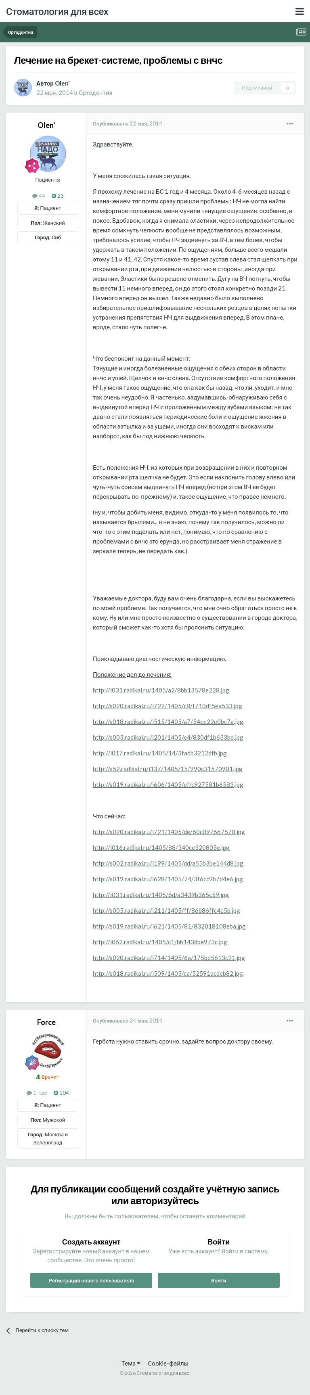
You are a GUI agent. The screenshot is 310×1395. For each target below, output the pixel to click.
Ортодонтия (95, 92)
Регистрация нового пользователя (91, 1280)
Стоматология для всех (57, 11)
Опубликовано (127, 123)
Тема (130, 1363)
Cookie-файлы (168, 1363)
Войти (218, 1280)
